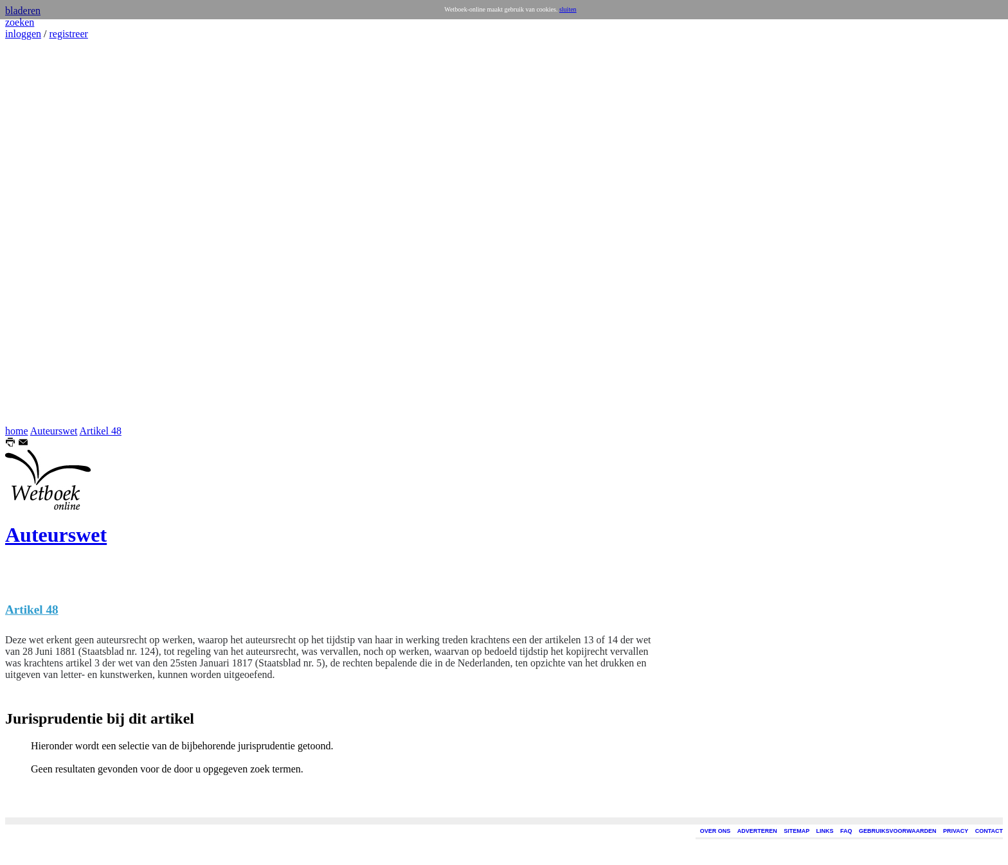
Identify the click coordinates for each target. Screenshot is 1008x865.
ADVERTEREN (757, 831)
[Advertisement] (43, 232)
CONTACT (989, 831)
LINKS (825, 831)
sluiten (568, 9)
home (16, 430)
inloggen (23, 33)
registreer (68, 33)
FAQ (846, 831)
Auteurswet (54, 430)
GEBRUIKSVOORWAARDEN (897, 831)
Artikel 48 (101, 430)
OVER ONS (715, 831)
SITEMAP (796, 831)
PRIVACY (955, 831)
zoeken (19, 22)
